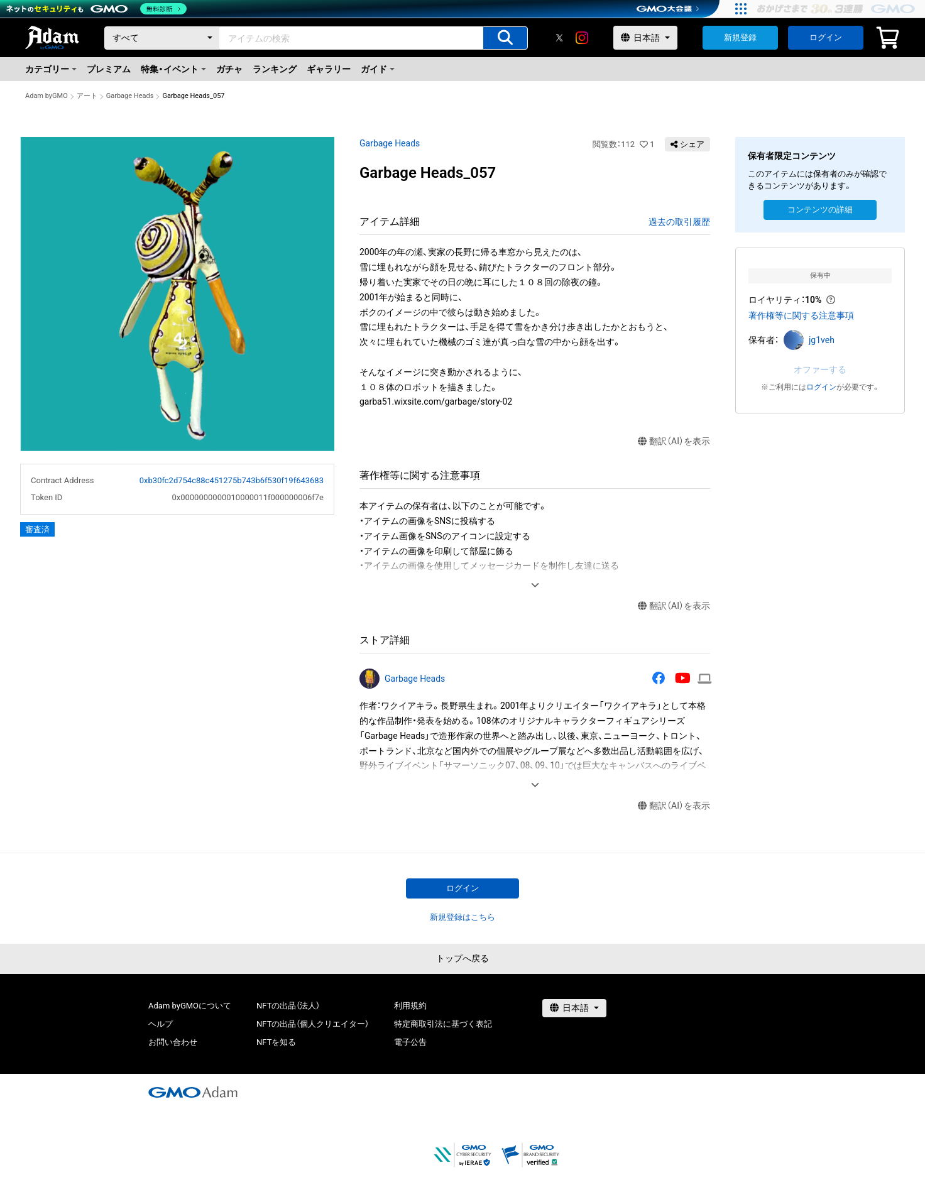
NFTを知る (276, 1042)
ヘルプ (160, 1024)
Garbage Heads (130, 96)
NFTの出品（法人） (288, 1005)
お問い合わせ (172, 1042)
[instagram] (582, 37)
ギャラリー (329, 69)
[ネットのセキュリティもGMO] (96, 9)
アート (87, 96)
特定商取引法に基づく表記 (443, 1024)
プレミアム (109, 69)
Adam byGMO (46, 96)
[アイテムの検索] (505, 38)
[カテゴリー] (162, 38)
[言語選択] (645, 38)
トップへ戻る (462, 958)
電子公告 (410, 1042)
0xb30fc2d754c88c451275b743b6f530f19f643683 (232, 480)
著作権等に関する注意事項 (801, 315)
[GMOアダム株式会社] (193, 1092)
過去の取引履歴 (679, 222)
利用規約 (410, 1005)
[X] (559, 37)
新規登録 (740, 37)
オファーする (820, 369)
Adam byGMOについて (189, 1005)
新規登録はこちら (462, 917)
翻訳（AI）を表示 (674, 441)
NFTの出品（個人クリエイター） (312, 1024)
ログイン (825, 37)
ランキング (275, 69)
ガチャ (229, 69)
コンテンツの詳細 (820, 209)
